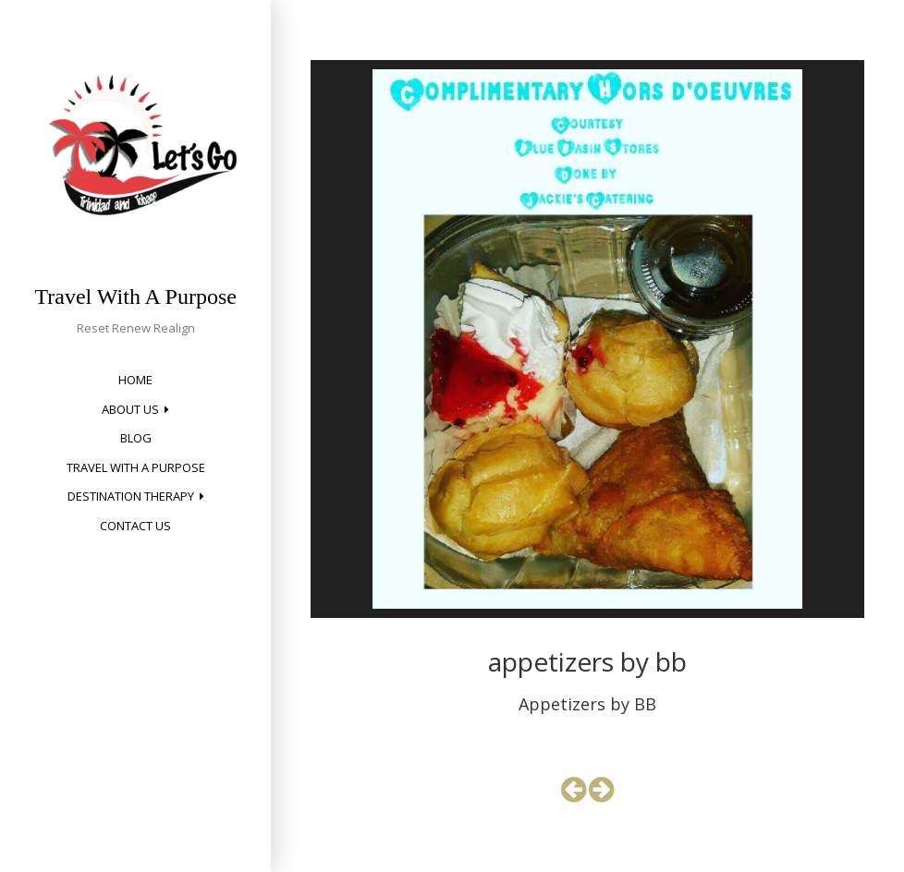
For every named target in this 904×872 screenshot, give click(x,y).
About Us (130, 409)
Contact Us (135, 525)
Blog (136, 438)
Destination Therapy (130, 496)
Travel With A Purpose (136, 297)
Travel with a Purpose (136, 467)
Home (135, 379)
